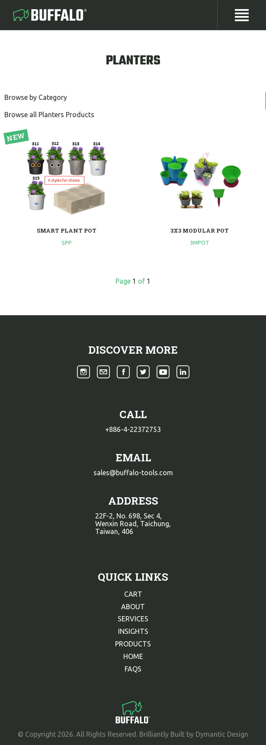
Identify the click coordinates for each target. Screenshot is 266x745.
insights (133, 631)
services (133, 619)
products (133, 644)
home (133, 656)
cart (133, 594)
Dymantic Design (221, 734)
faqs (133, 669)
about (133, 607)
